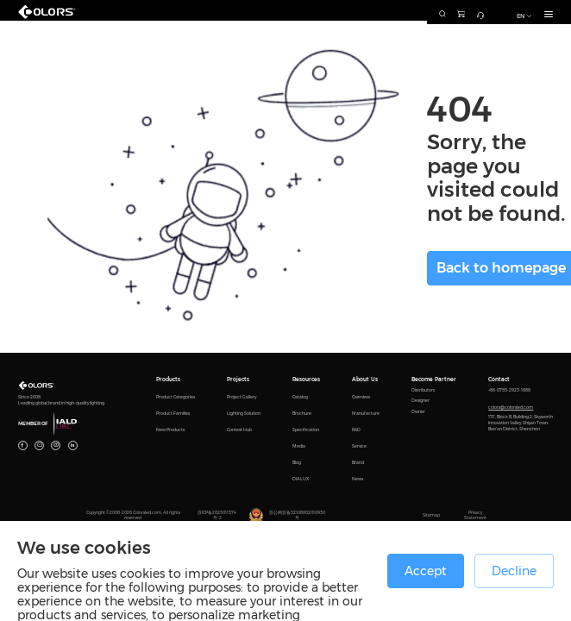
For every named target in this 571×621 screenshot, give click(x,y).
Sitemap (431, 515)
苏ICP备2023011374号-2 (217, 515)
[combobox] (393, 12)
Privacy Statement (475, 515)
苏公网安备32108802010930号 (297, 515)
